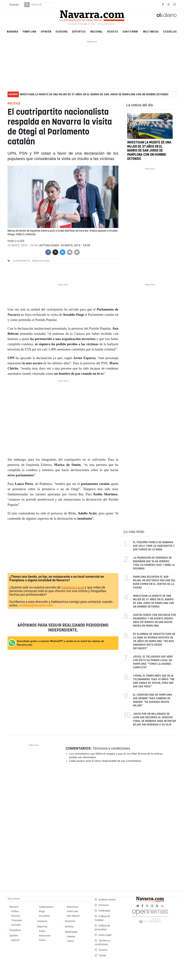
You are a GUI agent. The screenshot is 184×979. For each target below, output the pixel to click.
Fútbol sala (72, 911)
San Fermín (130, 31)
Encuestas (44, 915)
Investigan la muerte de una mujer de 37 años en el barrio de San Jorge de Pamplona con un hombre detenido (94, 94)
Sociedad (16, 924)
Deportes (79, 31)
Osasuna (62, 31)
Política (15, 911)
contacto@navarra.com (36, 605)
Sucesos (15, 915)
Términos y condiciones (111, 748)
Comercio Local (72, 587)
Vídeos (70, 941)
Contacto (103, 905)
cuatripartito (21, 260)
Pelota (42, 940)
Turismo (102, 949)
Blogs (42, 911)
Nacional (96, 31)
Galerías (71, 936)
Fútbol (42, 931)
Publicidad (104, 910)
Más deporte (73, 915)
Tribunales (16, 920)
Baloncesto (44, 935)
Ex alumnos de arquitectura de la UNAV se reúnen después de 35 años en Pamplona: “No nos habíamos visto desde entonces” (154, 641)
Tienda (102, 955)
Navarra (12, 31)
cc (162, 906)
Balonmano (72, 906)
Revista (112, 31)
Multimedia (151, 31)
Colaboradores (46, 906)
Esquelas (170, 31)
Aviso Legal (104, 935)
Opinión (46, 31)
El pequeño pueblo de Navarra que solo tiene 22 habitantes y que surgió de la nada (154, 546)
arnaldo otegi (41, 260)
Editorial (15, 940)
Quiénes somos (107, 899)
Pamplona (29, 31)
